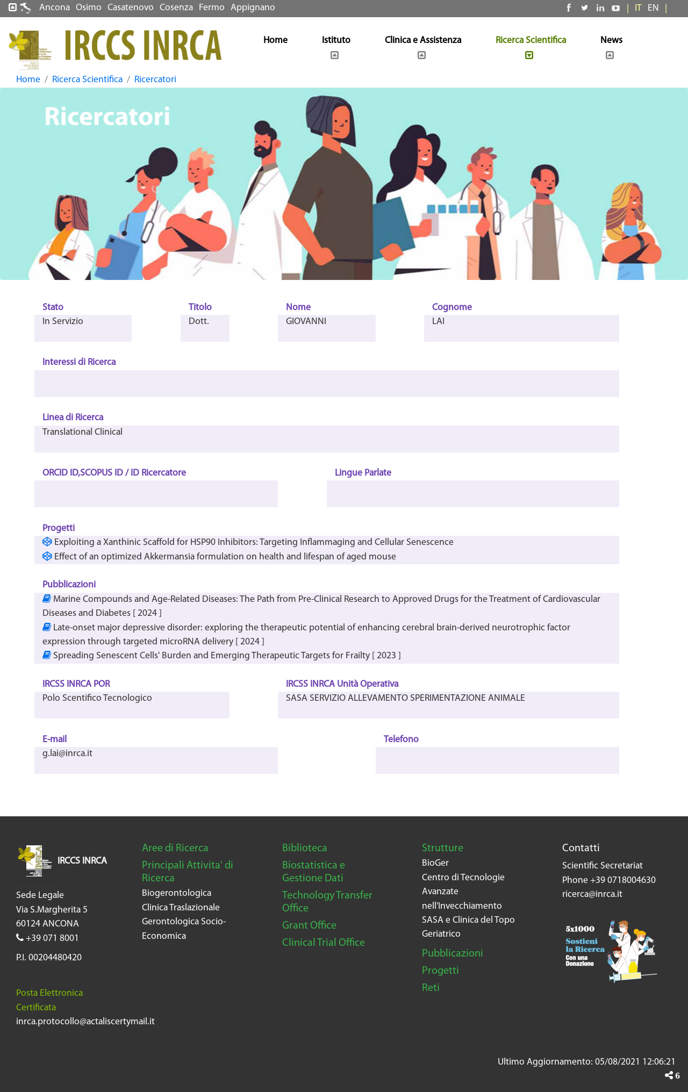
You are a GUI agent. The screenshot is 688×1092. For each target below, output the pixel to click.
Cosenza (176, 7)
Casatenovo (131, 7)
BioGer (435, 863)
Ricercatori (155, 79)
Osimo (89, 7)
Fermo (212, 7)
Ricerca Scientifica (87, 79)
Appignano (253, 7)
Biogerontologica (176, 893)
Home (28, 79)
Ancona (54, 7)
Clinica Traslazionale (181, 908)
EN (653, 8)
